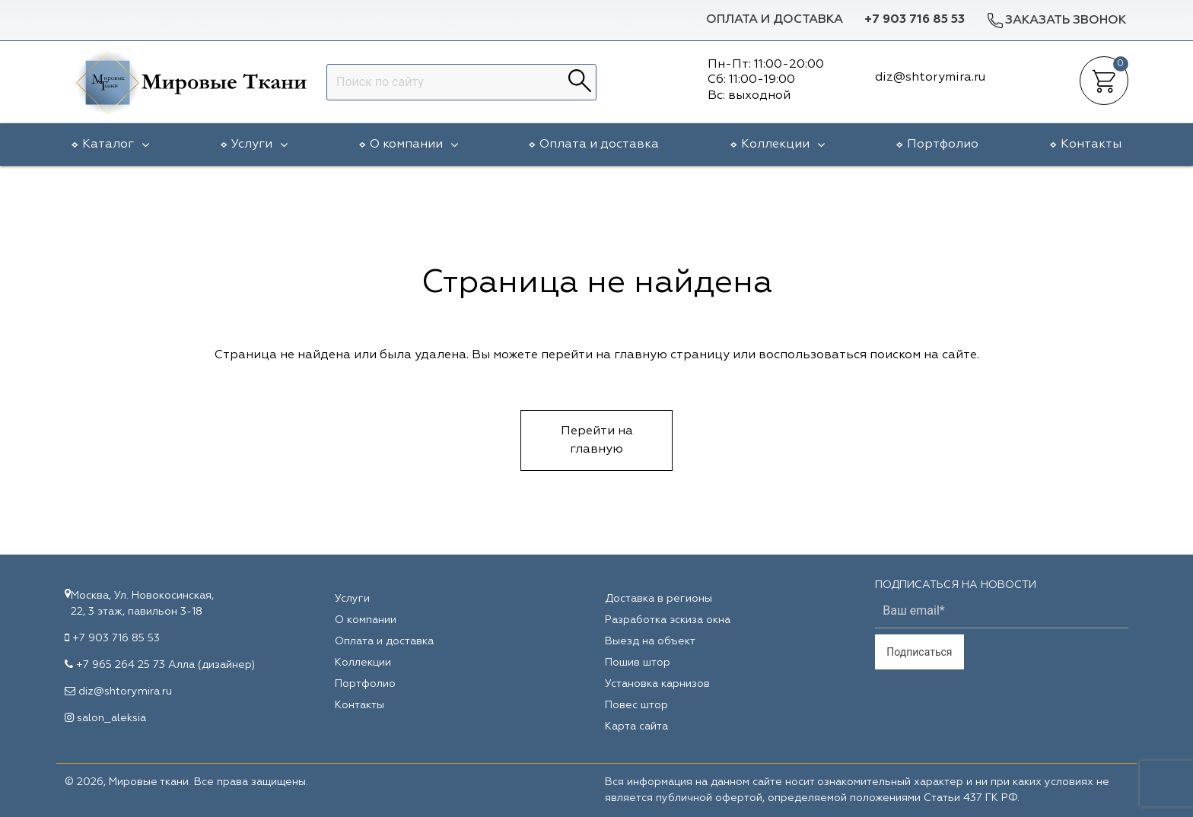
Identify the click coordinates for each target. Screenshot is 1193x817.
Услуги (259, 144)
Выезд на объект (650, 641)
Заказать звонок (1056, 20)
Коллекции (783, 144)
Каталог (115, 144)
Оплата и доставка (774, 20)
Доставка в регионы (658, 598)
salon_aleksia (111, 718)
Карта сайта (636, 726)
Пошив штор (637, 662)
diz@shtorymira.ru (125, 691)
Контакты (1091, 144)
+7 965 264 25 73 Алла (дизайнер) (165, 665)
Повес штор (636, 705)
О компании (414, 144)
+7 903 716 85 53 (914, 20)
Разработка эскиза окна (667, 620)
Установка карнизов (657, 684)
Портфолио (942, 144)
